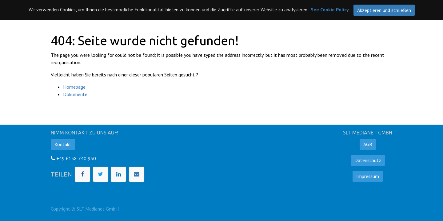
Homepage (74, 87)
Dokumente (75, 94)
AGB (367, 144)
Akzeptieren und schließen (384, 10)
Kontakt (62, 144)
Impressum (367, 176)
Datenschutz (367, 160)
